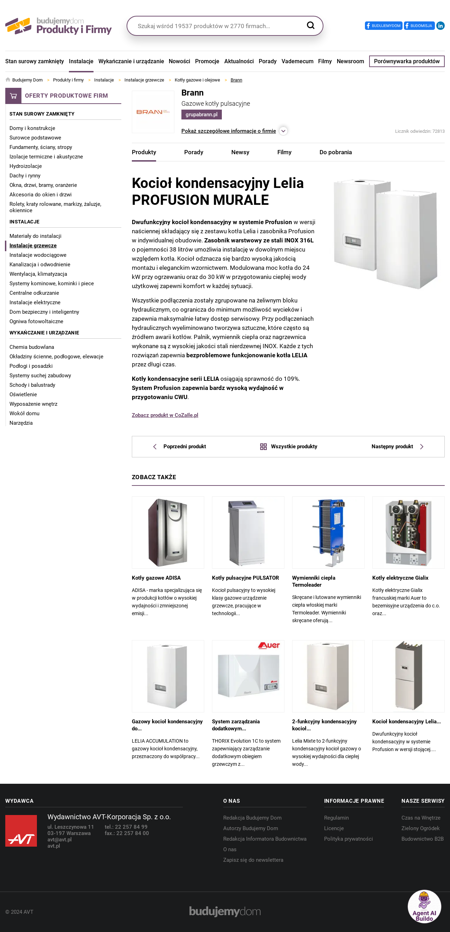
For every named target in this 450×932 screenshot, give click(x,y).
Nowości (179, 61)
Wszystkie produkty (288, 446)
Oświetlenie (23, 394)
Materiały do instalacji (35, 236)
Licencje (334, 828)
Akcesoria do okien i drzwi (40, 194)
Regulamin (336, 818)
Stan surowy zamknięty (34, 61)
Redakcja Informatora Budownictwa (265, 839)
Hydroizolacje (25, 166)
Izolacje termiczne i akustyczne (46, 157)
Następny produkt (397, 446)
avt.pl (53, 846)
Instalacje (81, 61)
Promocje (207, 61)
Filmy (325, 61)
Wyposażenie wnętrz (33, 404)
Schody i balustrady (32, 385)
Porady (268, 61)
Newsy (240, 152)
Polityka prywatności (348, 839)
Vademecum (298, 61)
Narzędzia (21, 423)
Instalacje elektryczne (34, 302)
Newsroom (350, 61)
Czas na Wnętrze (421, 818)
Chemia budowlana (31, 347)
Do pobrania (336, 152)
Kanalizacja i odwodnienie (39, 264)
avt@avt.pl (59, 839)
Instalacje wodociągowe (37, 255)
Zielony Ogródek (420, 828)
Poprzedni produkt (179, 446)
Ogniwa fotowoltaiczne (36, 321)
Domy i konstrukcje (32, 128)
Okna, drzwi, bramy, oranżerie (43, 185)
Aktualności (239, 61)
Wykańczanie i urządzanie (131, 61)
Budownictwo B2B (422, 839)
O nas (230, 849)
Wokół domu (24, 413)
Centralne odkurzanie (34, 293)
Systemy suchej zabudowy (40, 375)
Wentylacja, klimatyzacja (38, 274)
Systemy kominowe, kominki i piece (51, 283)
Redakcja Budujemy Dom (252, 818)
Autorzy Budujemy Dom (250, 828)
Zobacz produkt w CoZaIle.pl (165, 415)
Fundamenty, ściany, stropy (40, 147)
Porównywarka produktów (407, 61)
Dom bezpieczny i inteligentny (44, 312)
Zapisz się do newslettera (253, 860)
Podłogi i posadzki (31, 366)
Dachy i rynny (24, 175)
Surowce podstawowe (35, 138)
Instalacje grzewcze (33, 245)
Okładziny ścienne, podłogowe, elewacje (56, 356)
